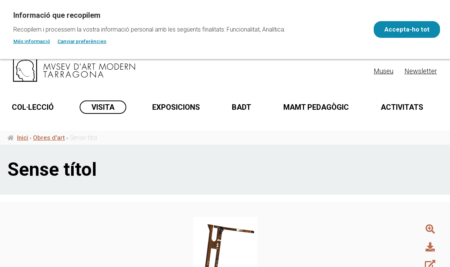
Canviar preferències (81, 41)
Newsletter (420, 71)
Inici (22, 140)
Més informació (31, 41)
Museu (383, 71)
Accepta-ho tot (404, 29)
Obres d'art (49, 140)
